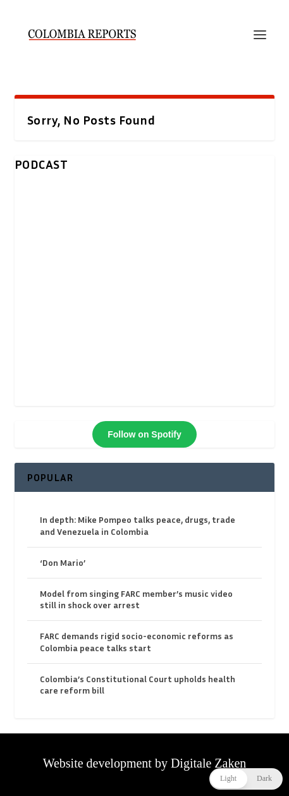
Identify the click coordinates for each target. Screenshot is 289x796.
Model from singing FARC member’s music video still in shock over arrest (136, 599)
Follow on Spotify (144, 434)
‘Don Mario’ (62, 562)
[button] (246, 779)
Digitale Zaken (208, 763)
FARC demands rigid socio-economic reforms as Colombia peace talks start (136, 641)
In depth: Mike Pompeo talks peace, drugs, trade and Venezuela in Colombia (137, 525)
